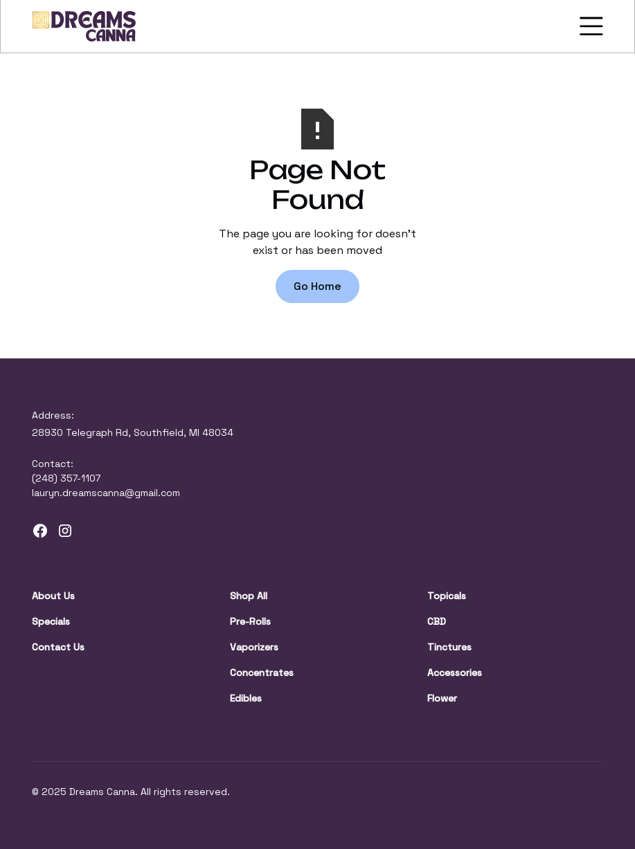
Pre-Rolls (250, 621)
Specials (51, 621)
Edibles (246, 698)
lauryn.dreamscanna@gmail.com (106, 492)
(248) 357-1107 (66, 478)
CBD (436, 621)
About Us (53, 596)
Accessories (454, 672)
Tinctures (449, 647)
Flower (442, 698)
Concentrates (262, 672)
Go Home (317, 286)
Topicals (446, 596)
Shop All (248, 596)
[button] (588, 26)
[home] (84, 26)
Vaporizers (254, 647)
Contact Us (58, 647)
